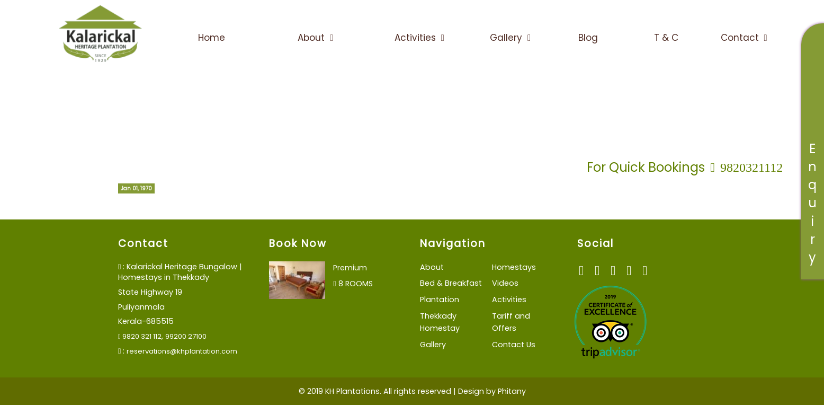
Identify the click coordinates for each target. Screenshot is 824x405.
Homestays (514, 267)
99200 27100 (186, 336)
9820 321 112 (140, 336)
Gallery (510, 37)
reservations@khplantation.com (182, 351)
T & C (666, 37)
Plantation (439, 299)
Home (211, 37)
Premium (350, 267)
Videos (505, 283)
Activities (419, 37)
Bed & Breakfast (451, 283)
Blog (588, 37)
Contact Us (513, 344)
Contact (744, 37)
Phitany (512, 391)
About (315, 37)
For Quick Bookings (685, 167)
